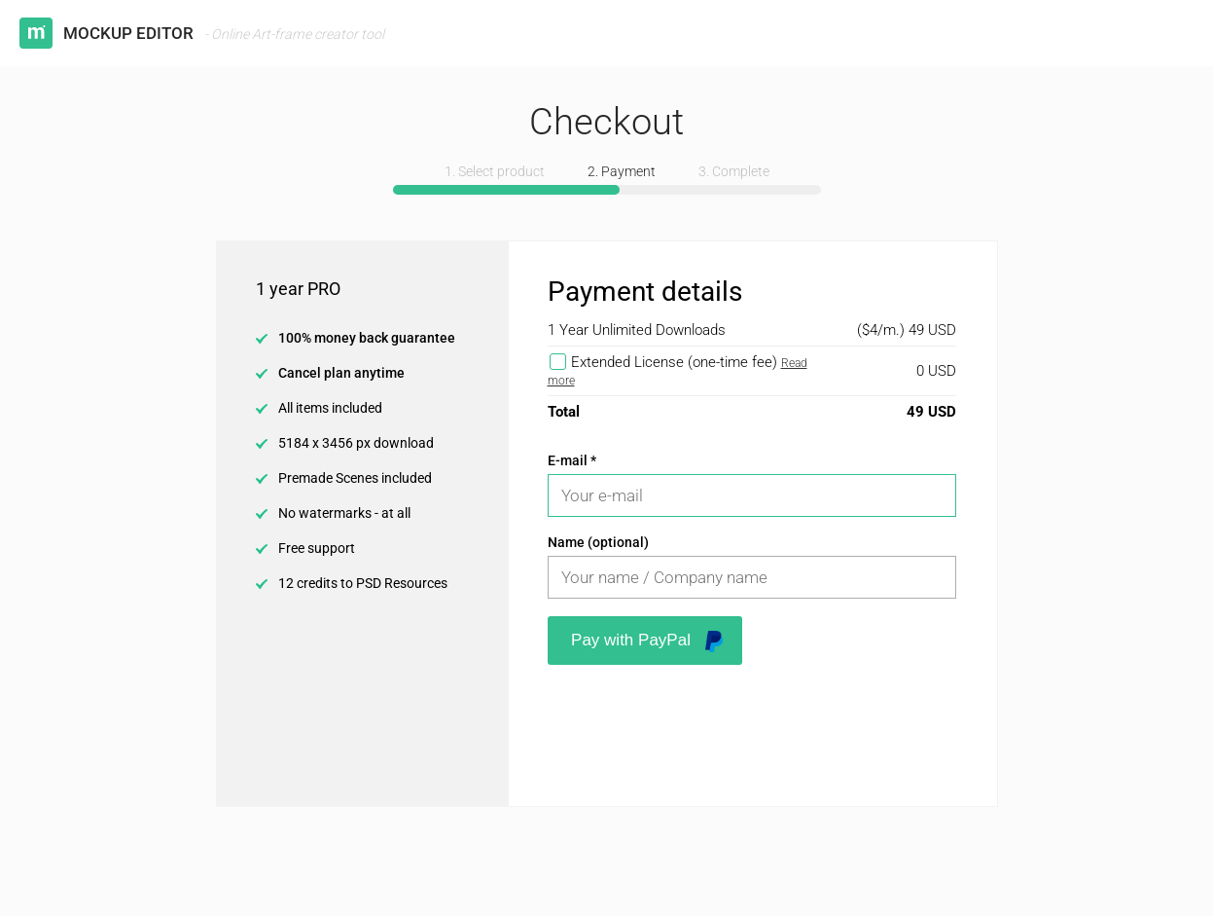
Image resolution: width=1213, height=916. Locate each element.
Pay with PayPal (646, 641)
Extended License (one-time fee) (674, 362)
